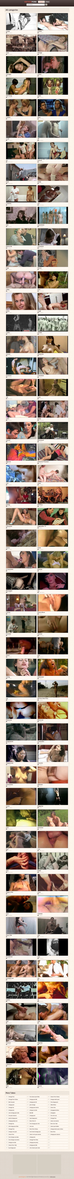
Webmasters (52, 1177)
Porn (30, 2)
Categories (41, 2)
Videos (47, 2)
